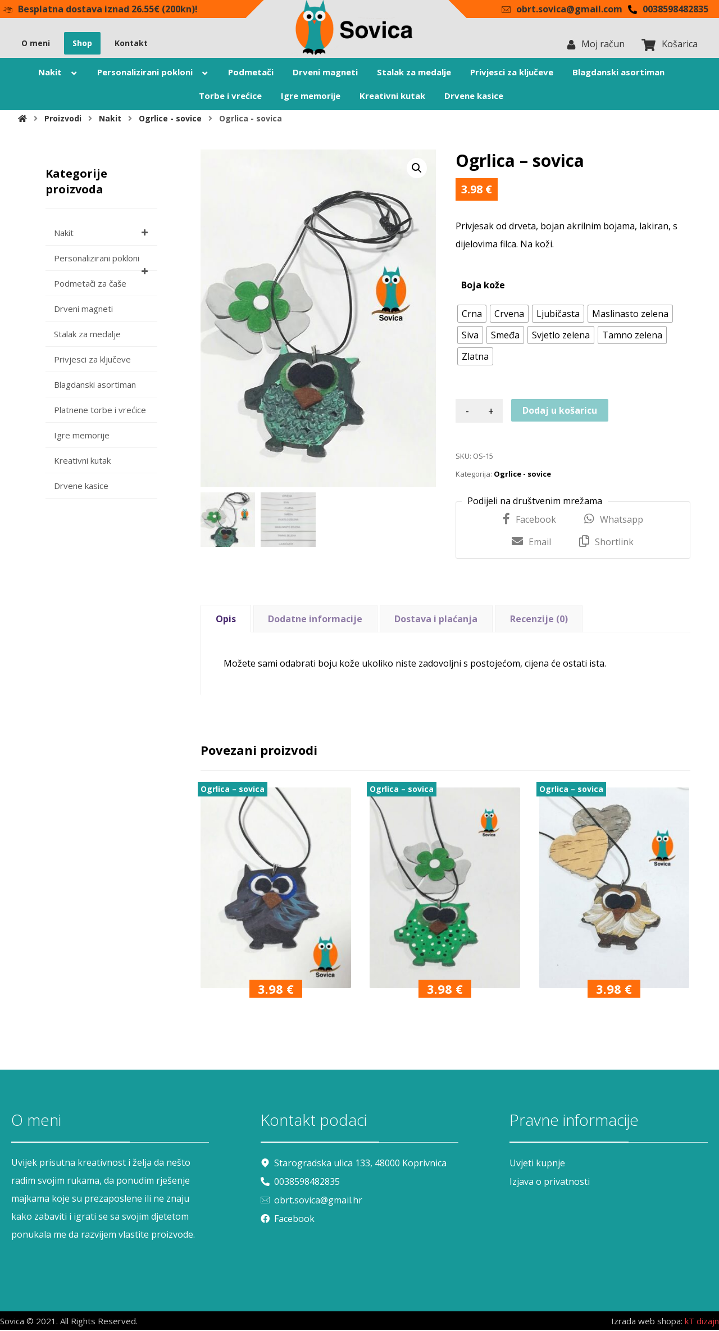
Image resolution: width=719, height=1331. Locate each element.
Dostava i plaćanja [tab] (435, 620)
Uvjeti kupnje (537, 1164)
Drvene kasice (81, 487)
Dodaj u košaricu (559, 412)
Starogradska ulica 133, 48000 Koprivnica (354, 1164)
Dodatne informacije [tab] (315, 620)
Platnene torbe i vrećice (100, 411)
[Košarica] (649, 45)
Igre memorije (82, 436)
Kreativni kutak (82, 462)
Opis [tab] (226, 620)
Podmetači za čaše (90, 285)
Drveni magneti (83, 310)
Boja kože (483, 286)
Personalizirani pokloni (103, 263)
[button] (417, 170)
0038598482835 (300, 1182)
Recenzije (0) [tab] (539, 620)
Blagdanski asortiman (95, 386)
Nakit (103, 234)
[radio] (472, 315)
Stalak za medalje (87, 335)
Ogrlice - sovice (522, 475)
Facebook (288, 1218)
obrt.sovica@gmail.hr (311, 1200)
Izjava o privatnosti (549, 1182)
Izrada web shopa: (646, 1322)
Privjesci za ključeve (92, 360)
